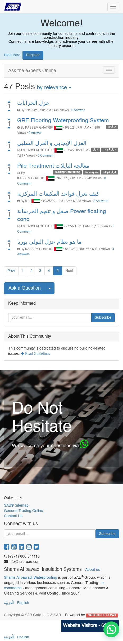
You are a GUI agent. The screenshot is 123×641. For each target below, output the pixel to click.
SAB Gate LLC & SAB (102, 615)
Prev (11, 271)
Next (69, 271)
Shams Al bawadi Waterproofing (30, 577)
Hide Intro (12, 55)
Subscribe (103, 317)
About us (92, 570)
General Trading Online (23, 511)
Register (33, 55)
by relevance (54, 87)
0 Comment (46, 155)
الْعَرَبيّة (9, 603)
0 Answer (78, 110)
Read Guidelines (37, 353)
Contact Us (13, 516)
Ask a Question (24, 288)
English (23, 603)
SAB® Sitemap (16, 505)
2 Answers (100, 201)
